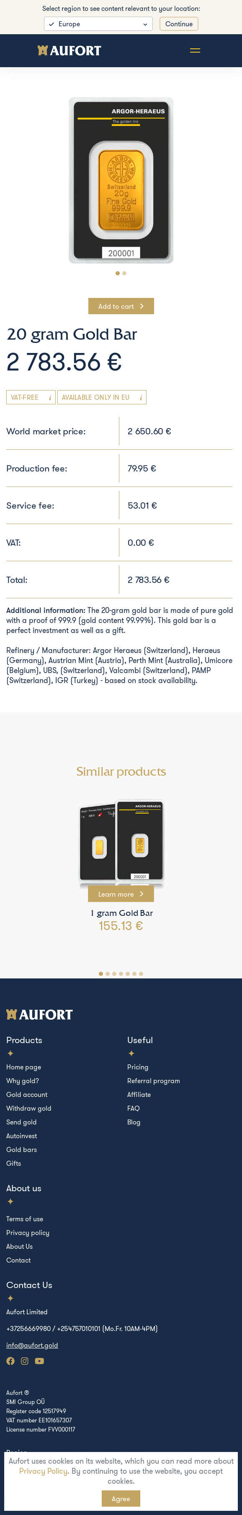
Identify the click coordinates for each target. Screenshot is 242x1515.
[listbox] (98, 24)
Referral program (153, 1080)
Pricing (138, 1067)
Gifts (13, 1163)
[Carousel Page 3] (114, 974)
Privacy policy (27, 1232)
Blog (134, 1122)
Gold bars (21, 1149)
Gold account (26, 1094)
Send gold (21, 1122)
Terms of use (24, 1219)
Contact (18, 1260)
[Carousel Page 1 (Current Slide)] (118, 273)
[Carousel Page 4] (121, 974)
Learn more (117, 894)
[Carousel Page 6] (134, 974)
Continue (179, 24)
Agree (121, 1498)
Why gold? (22, 1080)
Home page (23, 1067)
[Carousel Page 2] (124, 273)
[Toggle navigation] (195, 51)
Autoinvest (21, 1136)
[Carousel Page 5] (128, 974)
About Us (19, 1246)
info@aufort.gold (32, 1345)
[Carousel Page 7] (141, 974)
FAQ (133, 1108)
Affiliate (139, 1094)
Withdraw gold (28, 1108)
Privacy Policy (43, 1471)
